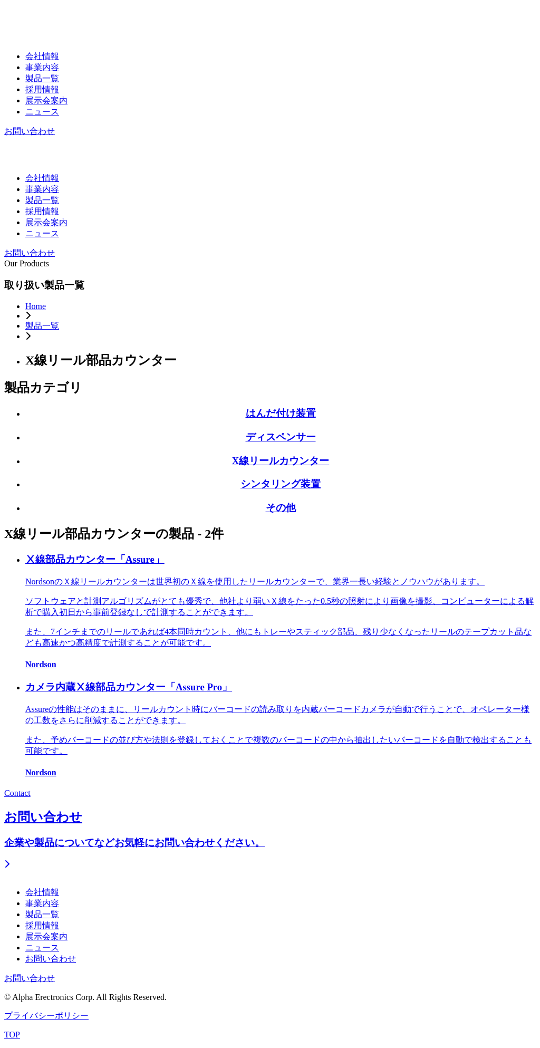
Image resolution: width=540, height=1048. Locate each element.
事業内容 (42, 67)
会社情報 (42, 56)
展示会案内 (46, 100)
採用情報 (42, 89)
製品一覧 (42, 78)
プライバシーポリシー (46, 1015)
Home (35, 306)
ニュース (42, 111)
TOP (12, 1034)
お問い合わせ (29, 131)
